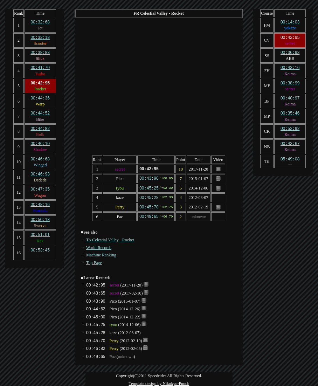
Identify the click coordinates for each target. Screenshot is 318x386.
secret (120, 168)
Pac (120, 214)
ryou (120, 187)
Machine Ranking (101, 252)
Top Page (94, 260)
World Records (98, 245)
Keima (290, 72)
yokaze (290, 27)
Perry (119, 205)
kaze (120, 196)
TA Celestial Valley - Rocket (110, 237)
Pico (119, 177)
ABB (290, 57)
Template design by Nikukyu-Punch (159, 381)
